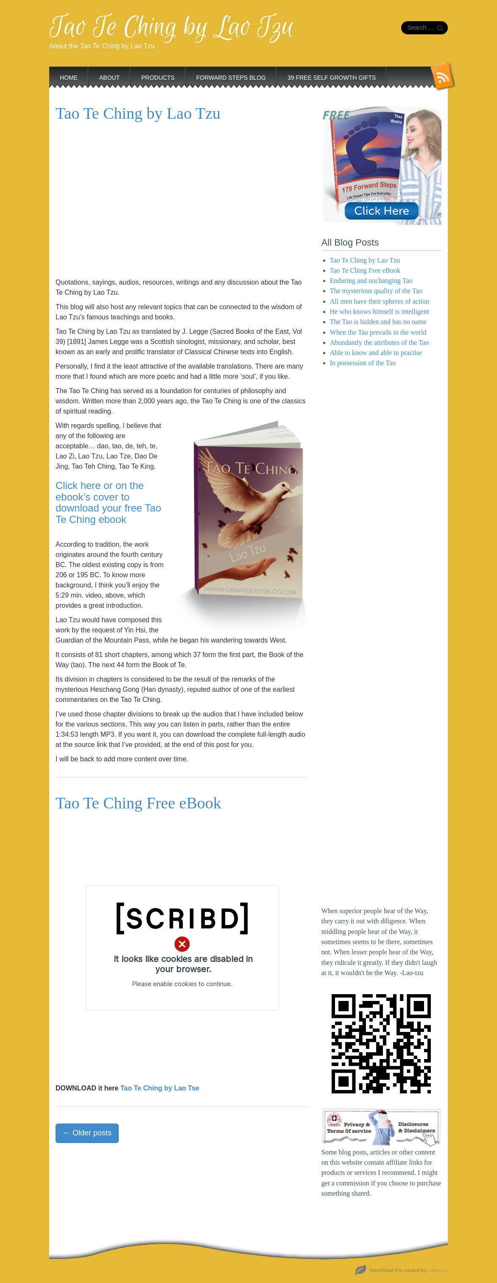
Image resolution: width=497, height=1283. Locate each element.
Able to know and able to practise (376, 353)
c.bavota (437, 1270)
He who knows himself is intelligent (379, 312)
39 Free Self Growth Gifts (332, 77)
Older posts (87, 1133)
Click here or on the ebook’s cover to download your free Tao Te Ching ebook (108, 502)
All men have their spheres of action (380, 301)
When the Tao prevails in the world (378, 332)
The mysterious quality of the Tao (376, 291)
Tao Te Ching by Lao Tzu (171, 27)
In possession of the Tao (363, 363)
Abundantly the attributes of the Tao (379, 343)
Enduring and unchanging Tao (371, 281)
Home (69, 77)
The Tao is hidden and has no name (378, 322)
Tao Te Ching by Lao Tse (159, 1088)
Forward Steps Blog (231, 77)
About (109, 77)
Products (158, 77)
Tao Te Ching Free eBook (138, 803)
